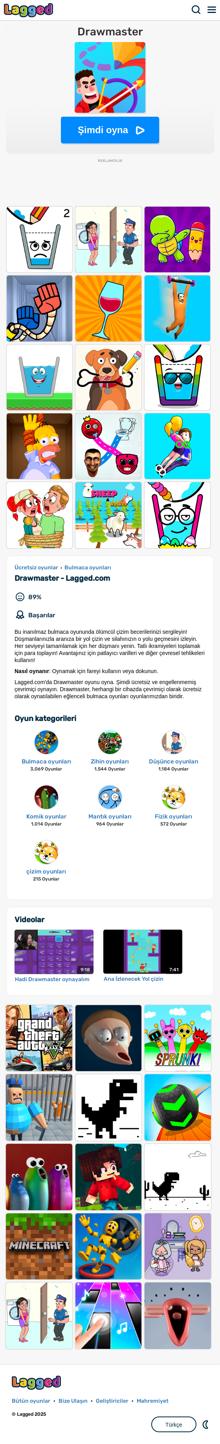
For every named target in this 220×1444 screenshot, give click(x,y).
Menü (212, 10)
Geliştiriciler (112, 1401)
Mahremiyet (153, 1401)
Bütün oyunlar (31, 1401)
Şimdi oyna (103, 130)
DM (206, 1424)
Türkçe (173, 1425)
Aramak (196, 10)
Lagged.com (37, 1382)
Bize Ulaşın (73, 1401)
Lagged (29, 10)
